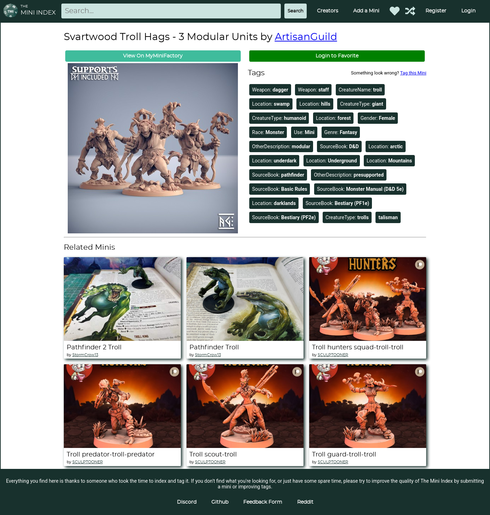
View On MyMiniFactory (153, 56)
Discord (186, 502)
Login (468, 11)
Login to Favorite (337, 56)
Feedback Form (262, 502)
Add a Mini (366, 11)
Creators (327, 11)
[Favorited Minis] (395, 11)
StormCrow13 (85, 355)
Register (435, 11)
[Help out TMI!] (410, 11)
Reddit (305, 502)
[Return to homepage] (12, 11)
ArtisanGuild (306, 37)
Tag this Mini (413, 73)
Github (219, 502)
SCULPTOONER (333, 355)
